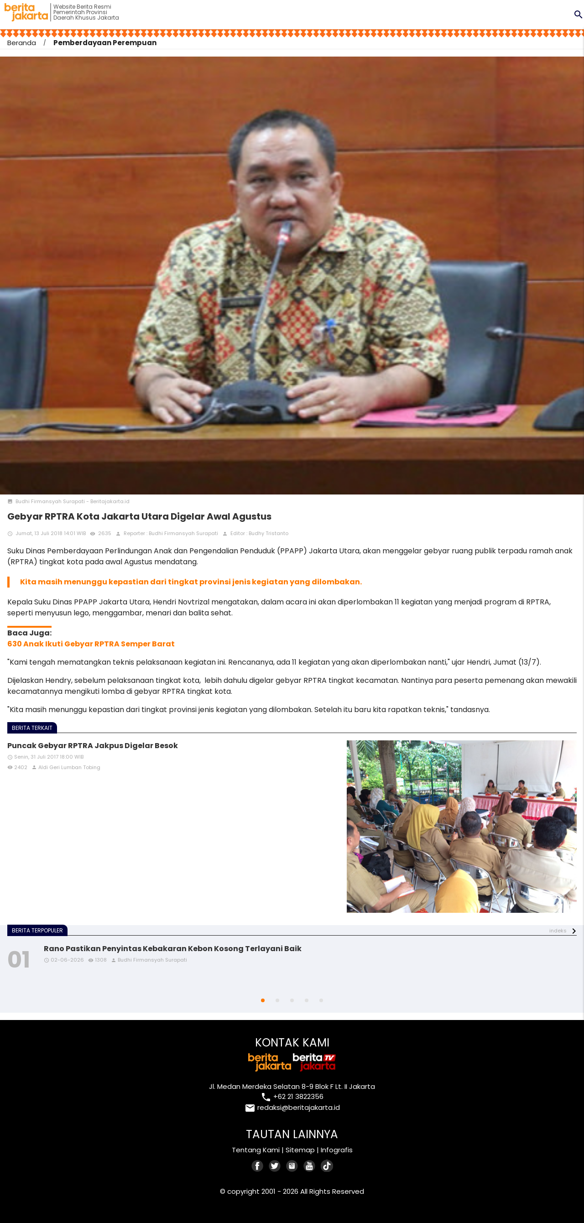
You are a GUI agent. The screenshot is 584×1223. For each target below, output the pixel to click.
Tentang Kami (256, 1150)
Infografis (337, 1150)
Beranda (21, 42)
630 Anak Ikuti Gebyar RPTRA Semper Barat (91, 644)
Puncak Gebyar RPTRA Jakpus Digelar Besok (92, 745)
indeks (558, 930)
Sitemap (300, 1150)
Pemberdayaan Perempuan (104, 42)
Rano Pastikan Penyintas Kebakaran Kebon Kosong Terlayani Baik (173, 948)
